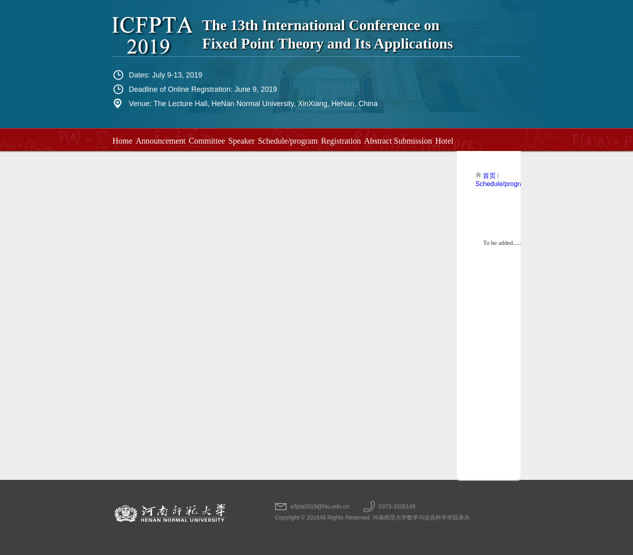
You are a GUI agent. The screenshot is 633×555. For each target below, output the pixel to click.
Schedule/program (502, 183)
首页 (489, 175)
